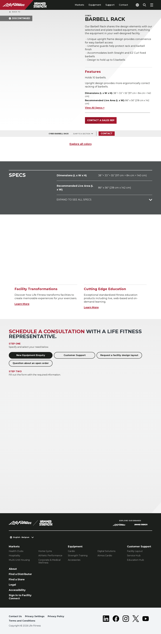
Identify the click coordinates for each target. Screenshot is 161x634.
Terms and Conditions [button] (22, 620)
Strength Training (78, 555)
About (13, 568)
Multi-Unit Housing (19, 560)
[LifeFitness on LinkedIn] (106, 619)
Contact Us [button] (15, 616)
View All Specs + (94, 107)
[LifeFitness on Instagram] (126, 619)
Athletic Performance (50, 555)
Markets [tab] (79, 5)
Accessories (74, 560)
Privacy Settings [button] (34, 616)
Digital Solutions (106, 551)
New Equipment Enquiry (30, 355)
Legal (12, 584)
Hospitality (14, 555)
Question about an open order (31, 363)
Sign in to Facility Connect (20, 597)
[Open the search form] (144, 5)
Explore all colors (81, 144)
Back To (14, 12)
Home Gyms (45, 551)
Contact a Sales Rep (100, 120)
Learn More (22, 303)
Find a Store (17, 579)
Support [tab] (110, 5)
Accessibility (17, 590)
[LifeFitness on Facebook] (116, 619)
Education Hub (135, 560)
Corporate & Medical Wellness (49, 561)
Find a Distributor (20, 574)
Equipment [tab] (95, 5)
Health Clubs (16, 551)
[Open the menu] (151, 5)
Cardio (71, 551)
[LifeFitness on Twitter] (135, 619)
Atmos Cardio (104, 555)
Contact (123, 5)
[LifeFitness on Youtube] (145, 619)
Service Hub (134, 555)
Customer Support (75, 355)
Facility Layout (135, 551)
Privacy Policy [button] (56, 616)
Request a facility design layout (119, 355)
